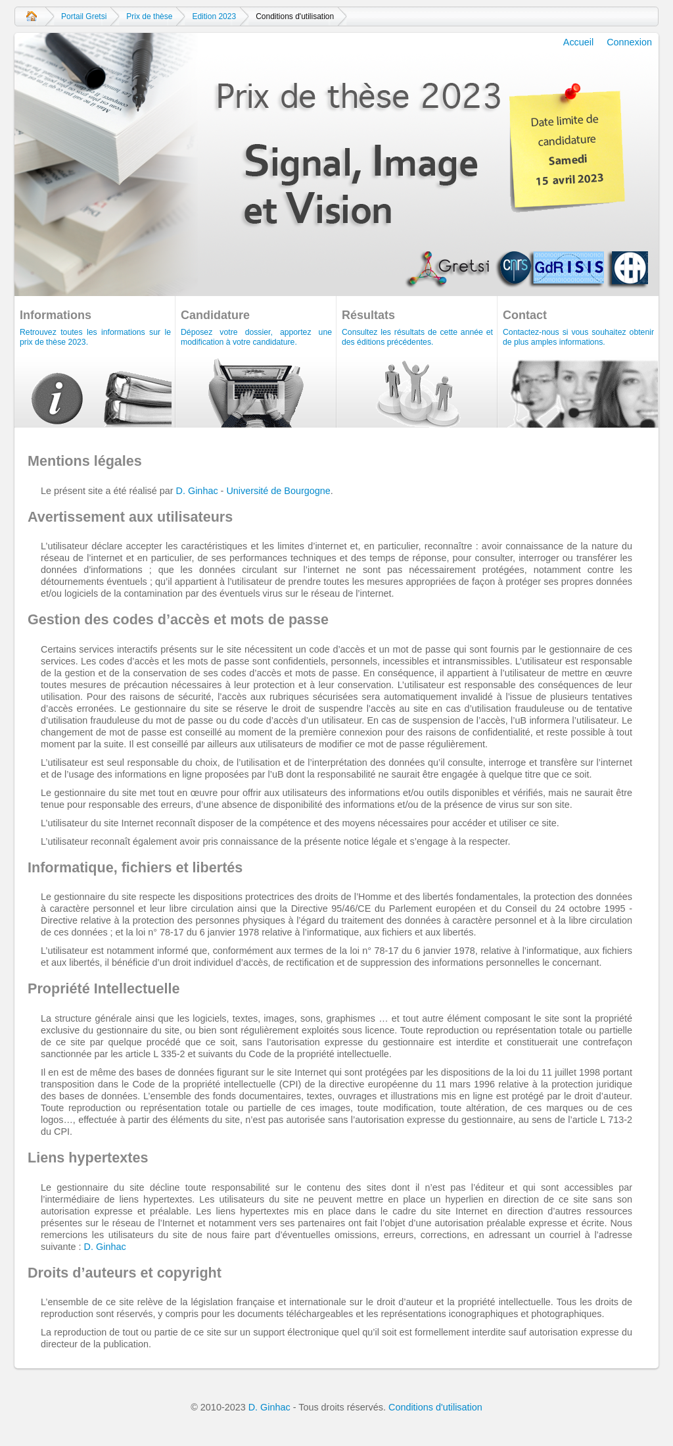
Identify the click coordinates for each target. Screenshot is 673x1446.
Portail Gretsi (83, 16)
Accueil (31, 16)
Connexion (629, 42)
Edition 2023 (214, 16)
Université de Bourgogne (278, 491)
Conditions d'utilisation (435, 1407)
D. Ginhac (197, 491)
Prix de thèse (149, 16)
